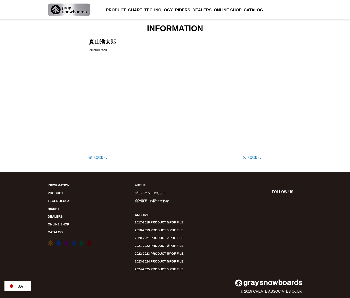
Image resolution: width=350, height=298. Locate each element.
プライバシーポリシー (150, 193)
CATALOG (253, 10)
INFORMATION (59, 185)
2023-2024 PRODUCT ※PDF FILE (159, 261)
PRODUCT (116, 10)
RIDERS (182, 10)
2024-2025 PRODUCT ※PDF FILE (159, 269)
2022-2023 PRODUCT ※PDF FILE (159, 253)
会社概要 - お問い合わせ (152, 201)
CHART (135, 10)
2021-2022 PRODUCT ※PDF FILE (159, 246)
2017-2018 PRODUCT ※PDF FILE (159, 222)
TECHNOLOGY (158, 10)
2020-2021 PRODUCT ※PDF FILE (159, 238)
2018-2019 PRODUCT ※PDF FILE (159, 230)
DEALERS (202, 10)
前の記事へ (98, 158)
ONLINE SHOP (228, 10)
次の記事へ (252, 158)
